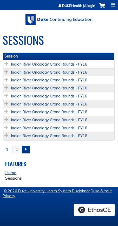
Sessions (13, 178)
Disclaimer (81, 191)
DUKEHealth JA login (78, 6)
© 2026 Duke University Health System (37, 191)
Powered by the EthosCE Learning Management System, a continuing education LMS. (94, 210)
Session (11, 56)
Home (10, 172)
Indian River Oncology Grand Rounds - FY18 (49, 64)
